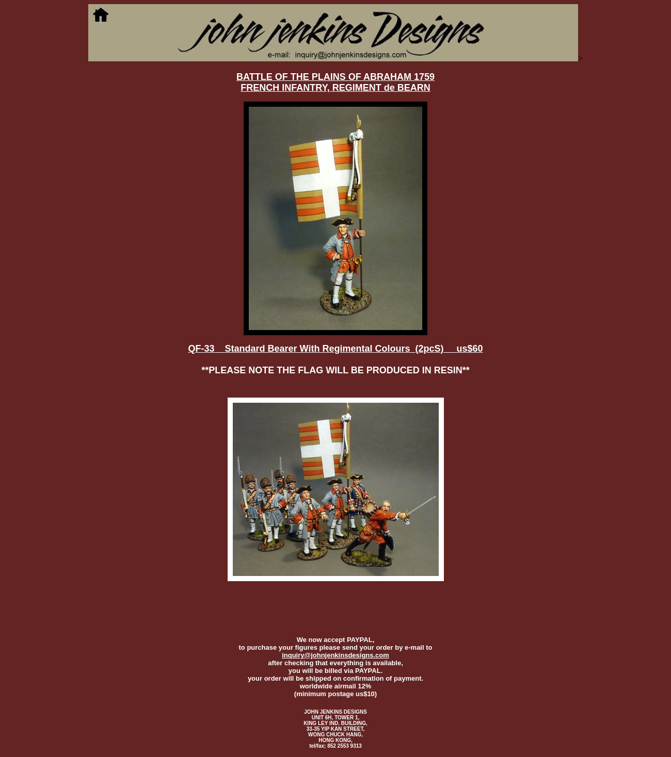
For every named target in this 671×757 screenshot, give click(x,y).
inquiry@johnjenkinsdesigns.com (335, 655)
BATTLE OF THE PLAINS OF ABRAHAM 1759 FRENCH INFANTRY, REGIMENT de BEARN (335, 82)
